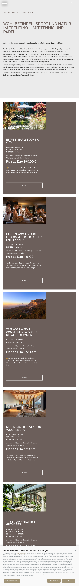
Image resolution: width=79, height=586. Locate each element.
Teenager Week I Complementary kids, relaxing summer (53, 255)
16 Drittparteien (21, 553)
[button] (75, 550)
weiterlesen (39, 509)
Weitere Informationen (11, 580)
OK (69, 580)
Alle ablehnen (54, 580)
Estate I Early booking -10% (47, 114)
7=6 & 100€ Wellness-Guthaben (53, 396)
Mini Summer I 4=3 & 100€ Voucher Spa (51, 326)
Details (54, 160)
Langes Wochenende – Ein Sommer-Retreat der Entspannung (54, 185)
